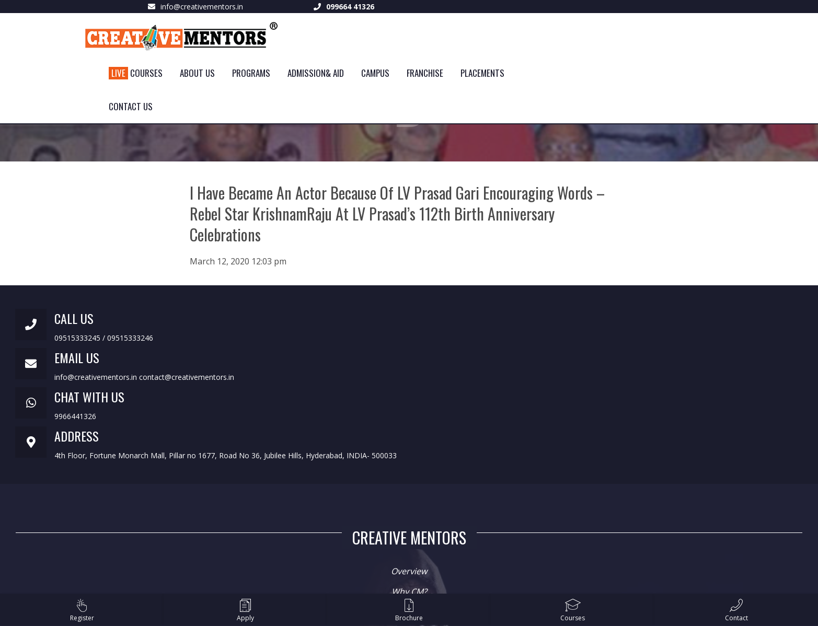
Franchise (425, 72)
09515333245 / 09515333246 (103, 338)
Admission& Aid (315, 72)
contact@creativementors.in (186, 377)
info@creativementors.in (201, 6)
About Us (197, 72)
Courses (136, 72)
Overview (409, 571)
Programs (251, 72)
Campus (375, 72)
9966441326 (75, 416)
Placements (482, 72)
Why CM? (409, 591)
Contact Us (131, 106)
